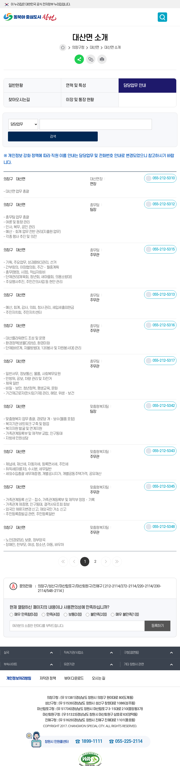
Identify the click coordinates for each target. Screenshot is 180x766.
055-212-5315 (164, 238)
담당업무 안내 (135, 85)
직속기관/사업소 (71, 641)
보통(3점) (75, 603)
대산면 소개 (112, 47)
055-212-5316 (164, 314)
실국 (4, 641)
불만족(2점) (98, 603)
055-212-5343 (164, 440)
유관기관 (67, 653)
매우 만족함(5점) (26, 603)
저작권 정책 (48, 667)
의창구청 (78, 47)
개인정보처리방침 (18, 667)
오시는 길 (98, 667)
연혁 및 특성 (76, 85)
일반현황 (15, 85)
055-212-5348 (164, 515)
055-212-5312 (164, 193)
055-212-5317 (164, 349)
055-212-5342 (164, 394)
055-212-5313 (164, 283)
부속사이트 (8, 653)
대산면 (94, 47)
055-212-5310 (164, 167)
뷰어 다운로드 (73, 667)
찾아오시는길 (19, 100)
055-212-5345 (164, 475)
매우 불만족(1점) (127, 603)
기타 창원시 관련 (132, 653)
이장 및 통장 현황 (80, 100)
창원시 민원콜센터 (57, 730)
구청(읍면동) (129, 641)
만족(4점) (53, 603)
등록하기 (157, 614)
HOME (62, 47)
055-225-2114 (128, 730)
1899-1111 (91, 730)
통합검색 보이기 (162, 17)
